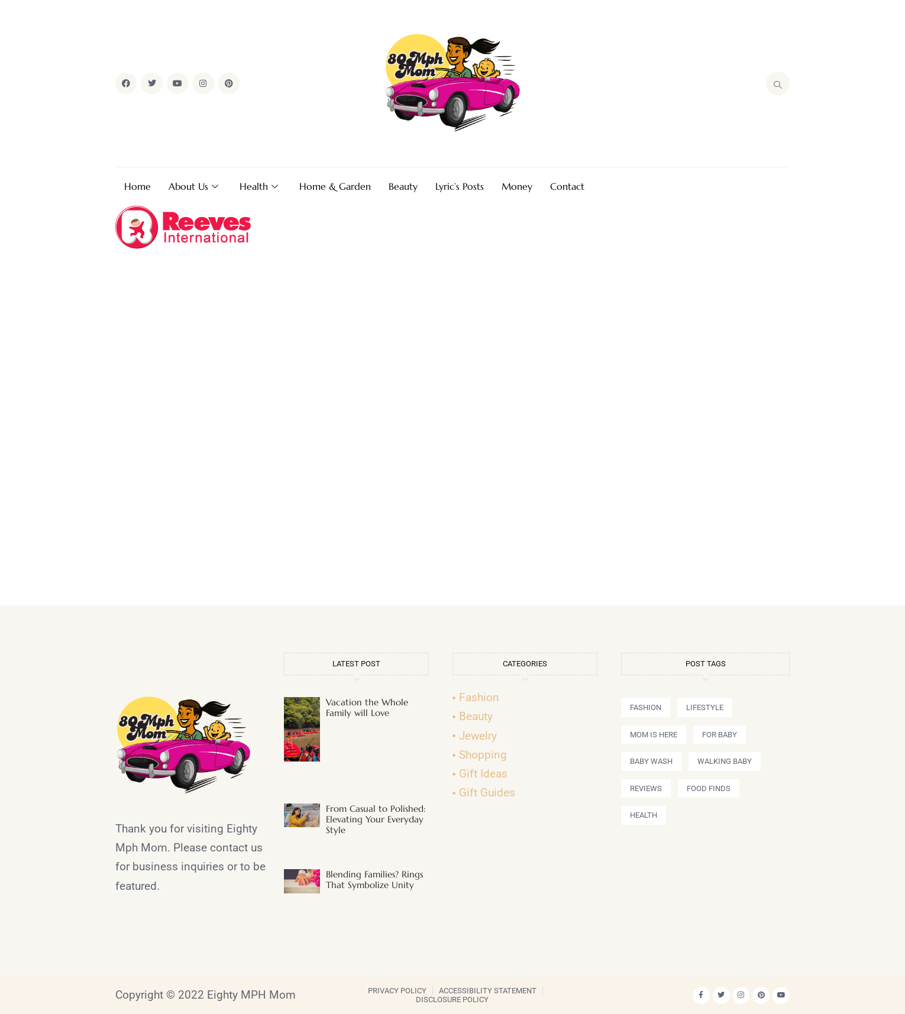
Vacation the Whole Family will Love (367, 707)
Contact (567, 186)
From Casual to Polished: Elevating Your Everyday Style (376, 819)
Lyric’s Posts (459, 186)
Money (517, 186)
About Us (193, 186)
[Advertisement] (452, 432)
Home (137, 186)
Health (259, 186)
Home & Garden (335, 186)
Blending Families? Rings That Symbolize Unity (374, 879)
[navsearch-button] (778, 83)
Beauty (403, 186)
